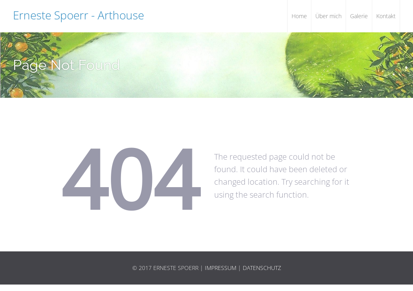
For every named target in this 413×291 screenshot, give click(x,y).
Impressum (220, 268)
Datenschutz (262, 268)
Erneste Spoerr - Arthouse (78, 15)
